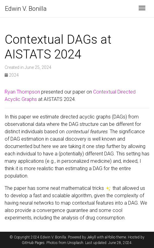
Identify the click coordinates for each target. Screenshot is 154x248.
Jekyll (91, 237)
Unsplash (75, 243)
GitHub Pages (33, 243)
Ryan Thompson (22, 92)
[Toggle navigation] (142, 9)
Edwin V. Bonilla (26, 8)
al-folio (110, 237)
